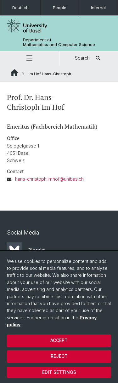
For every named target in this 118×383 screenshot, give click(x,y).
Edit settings (59, 372)
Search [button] (88, 58)
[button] (29, 58)
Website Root (14, 72)
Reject (59, 356)
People (59, 7)
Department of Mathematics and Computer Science (59, 42)
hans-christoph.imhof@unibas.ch (49, 179)
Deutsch (20, 7)
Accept (59, 340)
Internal (98, 7)
